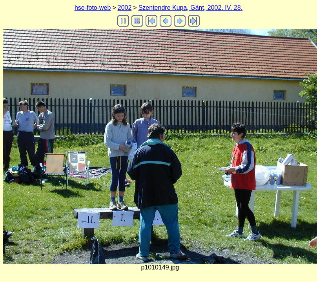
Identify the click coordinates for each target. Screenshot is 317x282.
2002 (125, 7)
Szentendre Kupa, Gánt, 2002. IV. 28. (190, 7)
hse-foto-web (93, 7)
